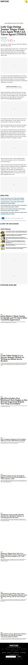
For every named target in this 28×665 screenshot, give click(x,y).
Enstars (5, 1)
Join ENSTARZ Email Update (14, 654)
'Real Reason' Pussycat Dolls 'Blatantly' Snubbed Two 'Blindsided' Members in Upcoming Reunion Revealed (12, 516)
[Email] (12, 41)
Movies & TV (23, 649)
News (3, 649)
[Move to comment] (14, 41)
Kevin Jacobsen (4, 37)
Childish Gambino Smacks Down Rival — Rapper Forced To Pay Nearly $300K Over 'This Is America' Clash (13, 477)
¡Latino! (16, 650)
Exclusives (7, 649)
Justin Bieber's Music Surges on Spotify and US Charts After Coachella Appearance (14, 318)
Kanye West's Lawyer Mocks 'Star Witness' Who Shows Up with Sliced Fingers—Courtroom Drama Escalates (13, 635)
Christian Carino (19, 218)
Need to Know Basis (12, 86)
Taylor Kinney (13, 218)
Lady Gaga (7, 218)
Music (6, 23)
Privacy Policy (23, 652)
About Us (4, 652)
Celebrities (13, 649)
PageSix (2, 134)
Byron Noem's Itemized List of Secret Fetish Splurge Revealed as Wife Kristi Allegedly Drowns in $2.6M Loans (16, 235)
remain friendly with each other (14, 98)
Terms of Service (16, 652)
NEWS (2, 314)
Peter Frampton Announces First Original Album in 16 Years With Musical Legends (13, 440)
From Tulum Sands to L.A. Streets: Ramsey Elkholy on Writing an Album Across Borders (12, 358)
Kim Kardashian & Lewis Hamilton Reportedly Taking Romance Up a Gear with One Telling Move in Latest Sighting (16, 248)
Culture (18, 649)
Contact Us (9, 652)
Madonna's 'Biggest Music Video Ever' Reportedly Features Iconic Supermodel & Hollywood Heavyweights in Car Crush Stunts (13, 555)
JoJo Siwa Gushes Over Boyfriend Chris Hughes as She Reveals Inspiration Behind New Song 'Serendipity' (14, 401)
